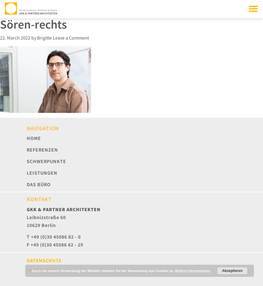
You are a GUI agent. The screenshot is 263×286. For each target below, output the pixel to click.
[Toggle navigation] (253, 8)
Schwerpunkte (46, 161)
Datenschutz (44, 260)
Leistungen (42, 173)
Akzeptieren (232, 271)
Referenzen (42, 150)
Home (34, 138)
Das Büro (39, 184)
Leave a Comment (71, 38)
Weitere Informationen (192, 271)
